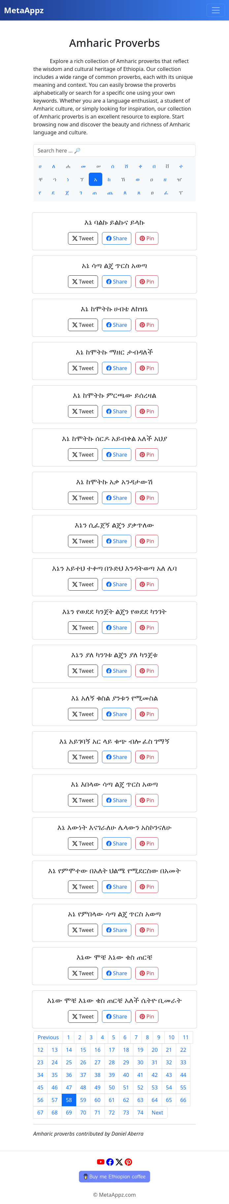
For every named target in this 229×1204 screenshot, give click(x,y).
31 (155, 1062)
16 (97, 1049)
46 (54, 1087)
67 (40, 1112)
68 (54, 1112)
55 (183, 1087)
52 (140, 1087)
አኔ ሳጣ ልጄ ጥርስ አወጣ (114, 265)
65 (169, 1100)
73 (126, 1112)
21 (169, 1049)
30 (140, 1062)
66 (183, 1100)
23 (40, 1062)
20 (155, 1049)
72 (112, 1112)
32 (169, 1062)
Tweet (83, 238)
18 (126, 1049)
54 (169, 1087)
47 (69, 1087)
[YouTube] (100, 1162)
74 (140, 1112)
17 (112, 1049)
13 (54, 1049)
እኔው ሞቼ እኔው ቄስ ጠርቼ (114, 957)
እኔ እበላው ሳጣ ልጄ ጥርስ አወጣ (114, 784)
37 (83, 1075)
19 (140, 1049)
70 (83, 1112)
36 (69, 1075)
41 (140, 1075)
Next (157, 1112)
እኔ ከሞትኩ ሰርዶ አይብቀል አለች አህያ (114, 438)
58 (69, 1100)
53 (155, 1087)
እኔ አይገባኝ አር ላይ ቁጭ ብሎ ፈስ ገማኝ (114, 741)
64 (155, 1100)
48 (83, 1087)
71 (97, 1112)
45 (40, 1087)
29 (126, 1062)
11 (186, 1037)
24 (54, 1062)
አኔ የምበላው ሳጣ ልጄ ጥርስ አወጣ (114, 914)
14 (69, 1049)
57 (54, 1100)
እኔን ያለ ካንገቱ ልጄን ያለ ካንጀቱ (114, 654)
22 (183, 1049)
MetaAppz (24, 10)
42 (155, 1075)
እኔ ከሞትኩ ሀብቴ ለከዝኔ (114, 308)
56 (40, 1100)
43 (169, 1075)
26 (83, 1062)
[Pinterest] (128, 1162)
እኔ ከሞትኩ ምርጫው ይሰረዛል (114, 395)
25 (69, 1062)
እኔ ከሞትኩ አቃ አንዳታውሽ (114, 481)
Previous (48, 1037)
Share (116, 238)
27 (97, 1062)
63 (140, 1100)
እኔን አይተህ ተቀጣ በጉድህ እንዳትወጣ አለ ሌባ (114, 568)
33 (183, 1062)
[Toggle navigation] (216, 10)
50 (112, 1087)
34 (40, 1075)
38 (97, 1075)
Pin (147, 238)
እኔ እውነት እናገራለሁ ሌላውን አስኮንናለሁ (114, 827)
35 (54, 1075)
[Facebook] (110, 1162)
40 (126, 1075)
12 (40, 1049)
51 (126, 1087)
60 (97, 1100)
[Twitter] (119, 1162)
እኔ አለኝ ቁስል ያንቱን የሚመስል (114, 698)
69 (69, 1112)
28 (112, 1062)
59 (83, 1100)
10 (172, 1037)
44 (183, 1075)
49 (97, 1087)
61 (112, 1100)
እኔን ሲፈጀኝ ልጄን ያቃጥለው (114, 525)
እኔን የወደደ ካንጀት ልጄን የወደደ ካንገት (114, 611)
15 (83, 1049)
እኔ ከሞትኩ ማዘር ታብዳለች (114, 352)
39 (112, 1075)
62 (126, 1100)
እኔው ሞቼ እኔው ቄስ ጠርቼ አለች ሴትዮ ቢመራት (114, 1000)
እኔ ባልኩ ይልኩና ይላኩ (114, 222)
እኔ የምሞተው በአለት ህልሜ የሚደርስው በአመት (114, 870)
